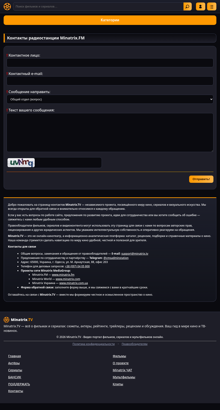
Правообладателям (135, 351)
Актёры (14, 370)
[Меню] (211, 6)
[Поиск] (102, 6)
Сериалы (15, 377)
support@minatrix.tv (134, 260)
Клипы (118, 391)
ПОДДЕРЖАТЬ (19, 391)
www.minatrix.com (68, 286)
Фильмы (119, 363)
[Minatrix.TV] (7, 6)
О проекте (121, 370)
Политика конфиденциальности (94, 351)
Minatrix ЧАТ (122, 377)
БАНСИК (14, 384)
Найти (187, 6)
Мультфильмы (124, 384)
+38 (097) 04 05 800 (77, 273)
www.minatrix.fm (63, 281)
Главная (14, 363)
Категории (110, 20)
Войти (200, 6)
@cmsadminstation (115, 265)
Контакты (15, 398)
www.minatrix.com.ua (73, 290)
